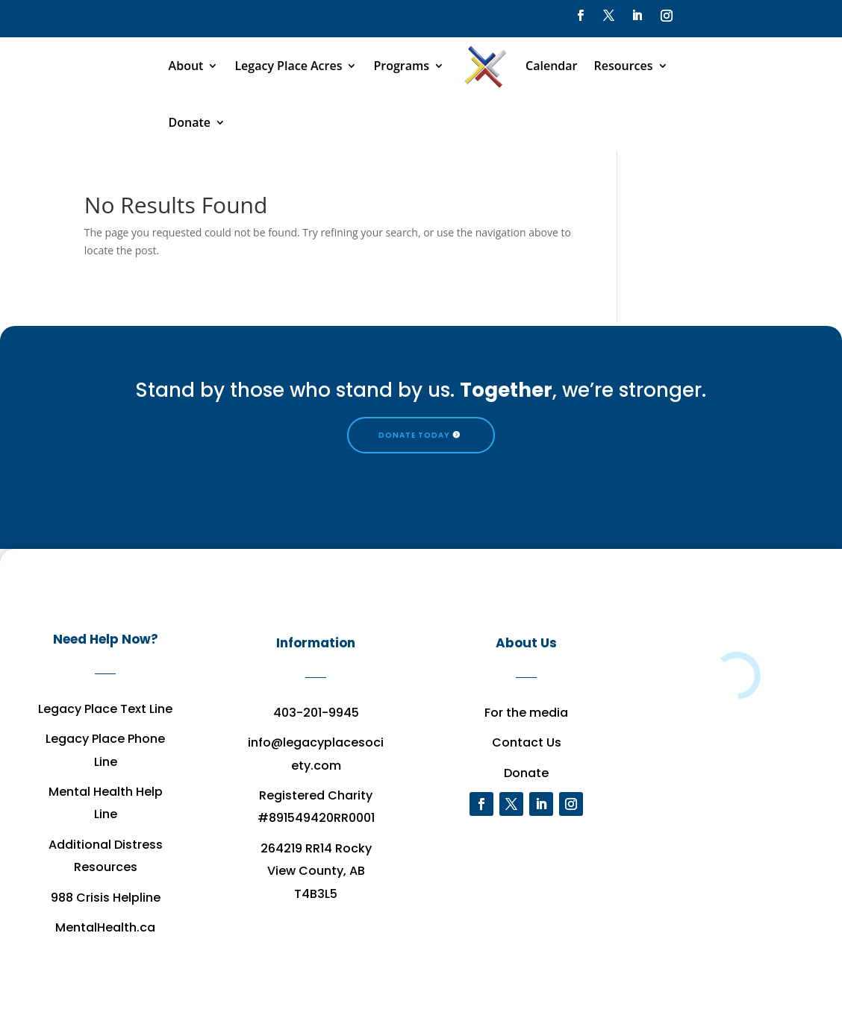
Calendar (551, 65)
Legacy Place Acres (288, 65)
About (186, 65)
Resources (623, 65)
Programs (401, 65)
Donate (189, 122)
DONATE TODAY (414, 435)
